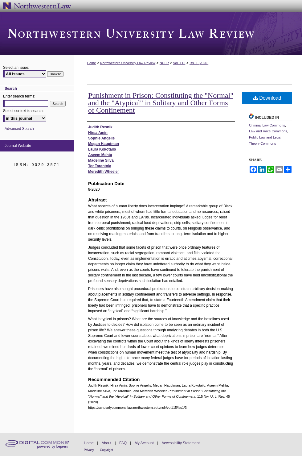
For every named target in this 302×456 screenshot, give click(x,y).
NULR (164, 63)
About (106, 443)
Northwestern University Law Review (151, 33)
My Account (144, 443)
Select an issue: (16, 67)
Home (91, 63)
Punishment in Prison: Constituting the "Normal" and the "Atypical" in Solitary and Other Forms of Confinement (160, 102)
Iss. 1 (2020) (199, 63)
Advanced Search (19, 128)
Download (267, 98)
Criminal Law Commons (267, 125)
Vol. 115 (179, 63)
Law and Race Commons (268, 131)
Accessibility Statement (181, 443)
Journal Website (18, 145)
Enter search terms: (19, 96)
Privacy (89, 450)
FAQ (123, 443)
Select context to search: (23, 111)
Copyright (106, 450)
